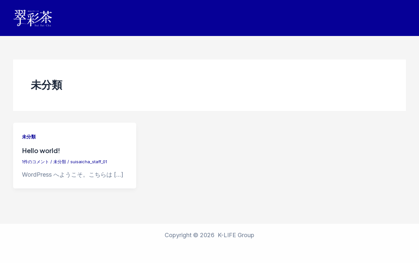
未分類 (29, 136)
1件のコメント (35, 161)
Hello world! (41, 150)
